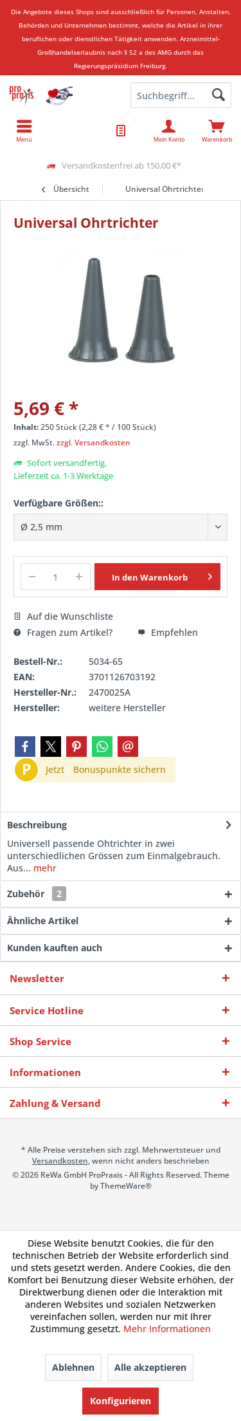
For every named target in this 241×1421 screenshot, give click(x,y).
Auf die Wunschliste (63, 616)
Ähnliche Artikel (42, 921)
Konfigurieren (120, 1401)
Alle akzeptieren (150, 1367)
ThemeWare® (126, 1185)
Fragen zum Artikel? (62, 632)
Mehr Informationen (167, 1329)
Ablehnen (73, 1367)
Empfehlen (168, 632)
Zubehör (36, 893)
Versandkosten (60, 1160)
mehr (44, 868)
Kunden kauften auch (54, 948)
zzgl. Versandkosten (93, 442)
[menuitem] (217, 130)
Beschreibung (37, 825)
